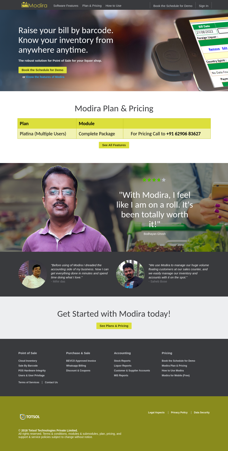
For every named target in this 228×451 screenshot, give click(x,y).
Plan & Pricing (91, 5)
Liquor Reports (123, 365)
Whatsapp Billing (76, 365)
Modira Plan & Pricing (174, 365)
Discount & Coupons (78, 370)
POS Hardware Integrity (32, 370)
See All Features (114, 145)
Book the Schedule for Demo (172, 6)
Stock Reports (122, 360)
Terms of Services (29, 382)
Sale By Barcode (28, 365)
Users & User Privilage (32, 375)
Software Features (66, 5)
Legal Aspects (156, 412)
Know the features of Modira (45, 77)
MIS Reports (121, 375)
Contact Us (51, 382)
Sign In (203, 6)
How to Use (113, 5)
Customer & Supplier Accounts (132, 370)
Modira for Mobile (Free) (176, 375)
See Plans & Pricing (114, 325)
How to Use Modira (173, 370)
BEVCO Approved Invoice (81, 360)
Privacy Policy (179, 412)
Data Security (202, 412)
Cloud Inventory (28, 360)
